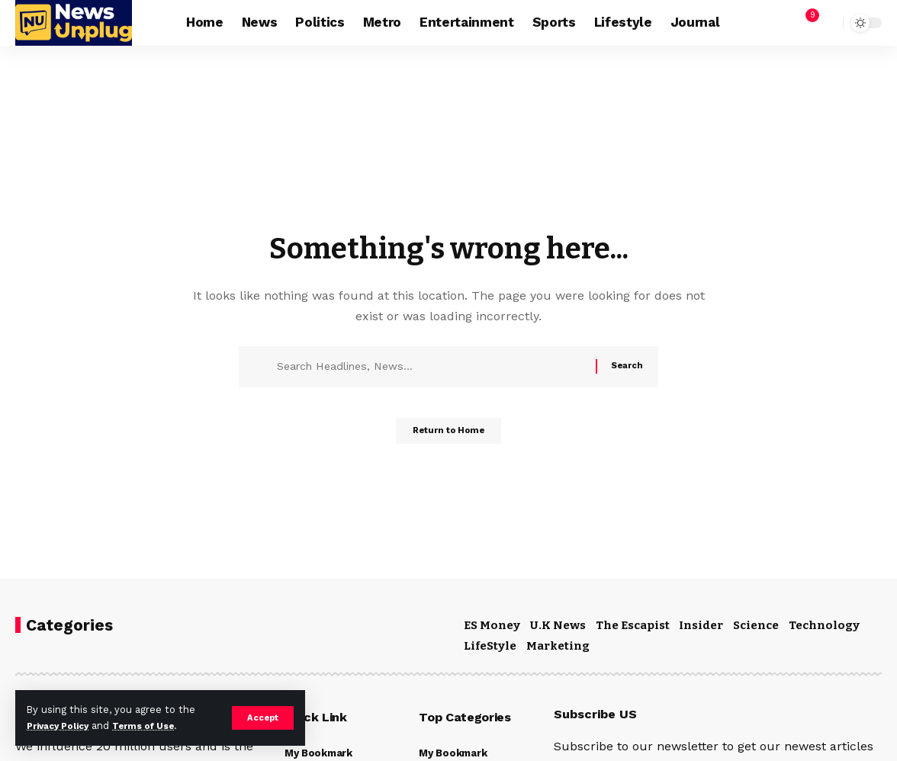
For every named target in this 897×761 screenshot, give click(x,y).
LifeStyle (490, 646)
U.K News (558, 625)
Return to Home (449, 435)
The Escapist (633, 625)
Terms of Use (157, 725)
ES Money (492, 625)
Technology (824, 625)
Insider (701, 625)
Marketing (558, 646)
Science (756, 625)
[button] (262, 717)
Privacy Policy (62, 725)
